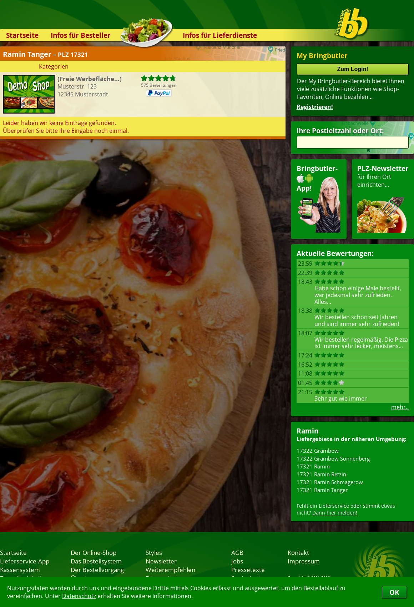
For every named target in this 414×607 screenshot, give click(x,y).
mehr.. (400, 407)
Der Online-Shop (93, 552)
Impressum (304, 561)
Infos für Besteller (81, 35)
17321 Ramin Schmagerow (330, 482)
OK (394, 592)
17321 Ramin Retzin (321, 474)
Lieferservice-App (24, 561)
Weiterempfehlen (170, 569)
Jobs (237, 561)
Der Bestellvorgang (97, 569)
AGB (237, 552)
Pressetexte (248, 569)
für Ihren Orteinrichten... (383, 198)
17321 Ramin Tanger (322, 489)
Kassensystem (20, 569)
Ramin (307, 430)
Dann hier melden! (334, 512)
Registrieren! (315, 107)
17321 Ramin (313, 466)
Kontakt (298, 552)
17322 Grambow (318, 450)
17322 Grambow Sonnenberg (333, 458)
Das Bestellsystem (96, 561)
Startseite (22, 35)
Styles (154, 552)
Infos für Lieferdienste (220, 35)
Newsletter (161, 561)
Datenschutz (79, 596)
